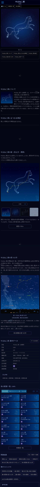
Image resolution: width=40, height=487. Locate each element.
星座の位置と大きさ (24, 459)
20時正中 (35, 459)
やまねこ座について (7, 53)
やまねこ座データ (19, 56)
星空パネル (20, 226)
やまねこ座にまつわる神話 (20, 53)
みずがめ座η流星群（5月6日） (10, 479)
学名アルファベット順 (14, 391)
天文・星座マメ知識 (33, 454)
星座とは (4, 459)
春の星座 (17, 471)
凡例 (20, 204)
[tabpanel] (20, 185)
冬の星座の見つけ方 (20, 333)
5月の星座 (26, 474)
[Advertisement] (20, 75)
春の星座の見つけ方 (7, 474)
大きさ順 (24, 391)
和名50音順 (5, 391)
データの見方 (34, 340)
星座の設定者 (13, 459)
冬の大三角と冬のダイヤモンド (11, 462)
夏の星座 (18, 474)
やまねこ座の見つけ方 (7, 56)
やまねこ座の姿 (33, 53)
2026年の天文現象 (7, 471)
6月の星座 (34, 474)
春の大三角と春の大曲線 (29, 471)
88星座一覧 (20, 448)
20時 (10, 320)
